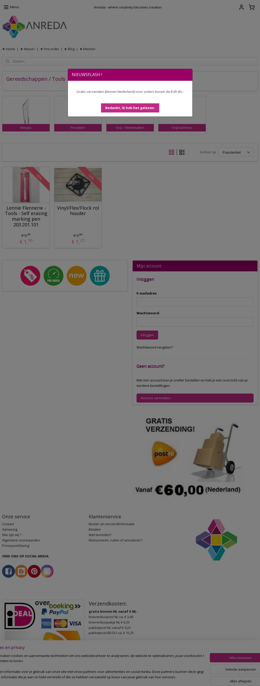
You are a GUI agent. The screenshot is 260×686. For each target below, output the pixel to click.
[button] (130, 108)
